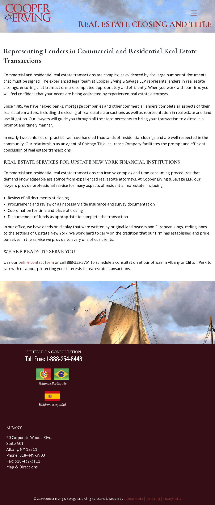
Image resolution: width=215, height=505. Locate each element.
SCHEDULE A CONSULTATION (53, 352)
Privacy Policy (172, 499)
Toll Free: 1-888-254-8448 (53, 358)
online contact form (36, 262)
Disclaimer (153, 499)
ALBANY (14, 428)
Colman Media (133, 499)
